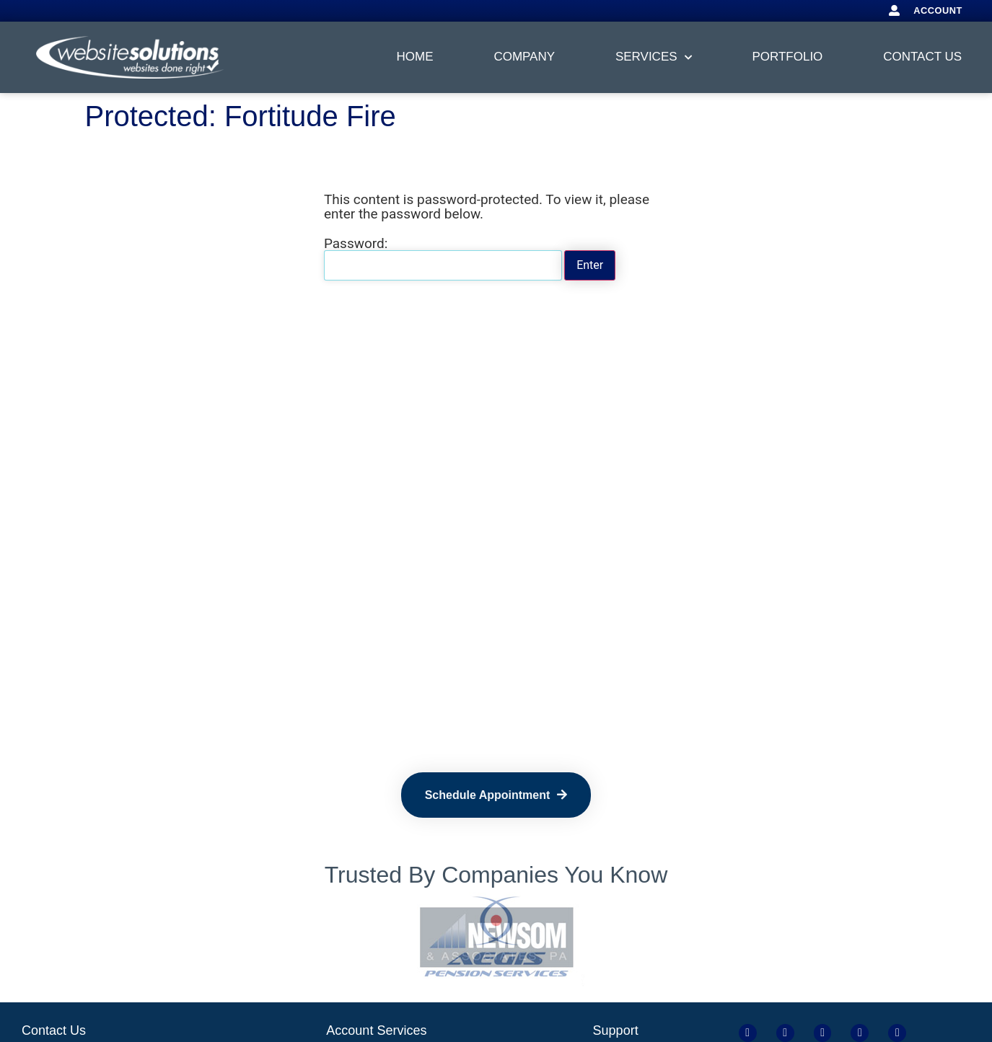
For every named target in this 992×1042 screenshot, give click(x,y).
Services (653, 57)
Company (524, 56)
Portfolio (787, 56)
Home (415, 56)
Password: (443, 259)
